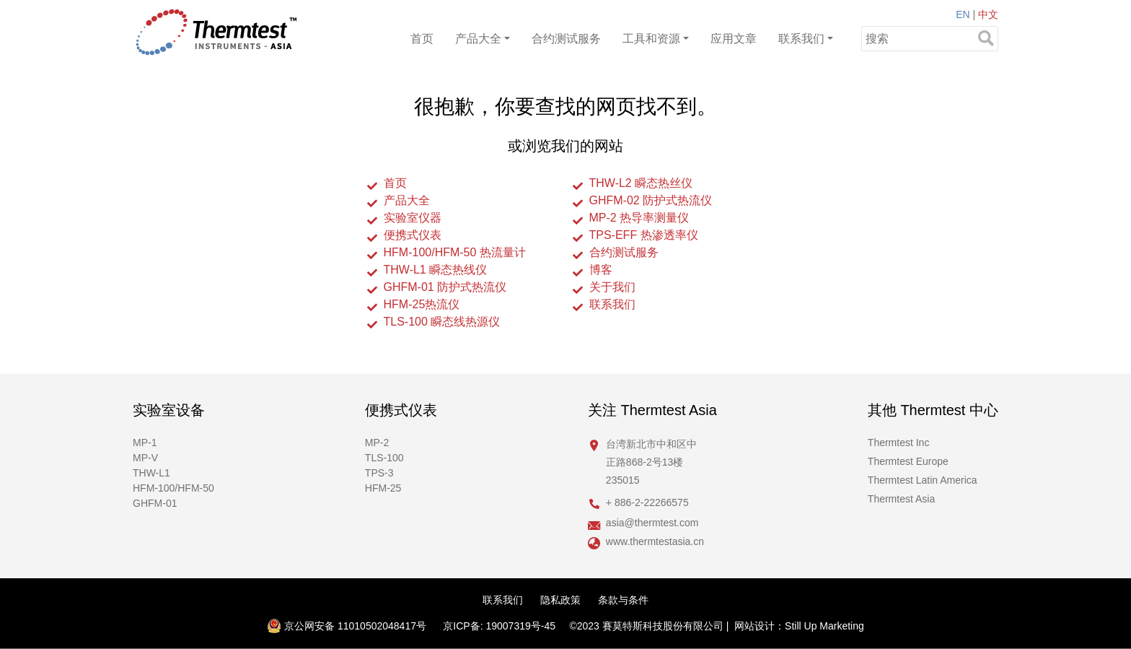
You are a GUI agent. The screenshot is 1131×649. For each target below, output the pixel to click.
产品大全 (478, 38)
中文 (988, 14)
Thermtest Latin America (922, 480)
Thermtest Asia (901, 499)
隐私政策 (560, 600)
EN (962, 14)
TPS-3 (379, 473)
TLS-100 (384, 457)
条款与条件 (623, 600)
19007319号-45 (520, 626)
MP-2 (377, 442)
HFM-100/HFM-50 (173, 488)
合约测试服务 (566, 38)
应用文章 (733, 38)
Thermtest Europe (908, 461)
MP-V (145, 457)
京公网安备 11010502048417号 (346, 626)
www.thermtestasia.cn (655, 541)
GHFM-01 (155, 503)
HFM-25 (383, 488)
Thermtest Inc (899, 442)
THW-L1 (151, 473)
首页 (422, 38)
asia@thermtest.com (652, 522)
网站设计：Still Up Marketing (799, 626)
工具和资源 (651, 38)
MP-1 (145, 442)
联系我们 (801, 38)
